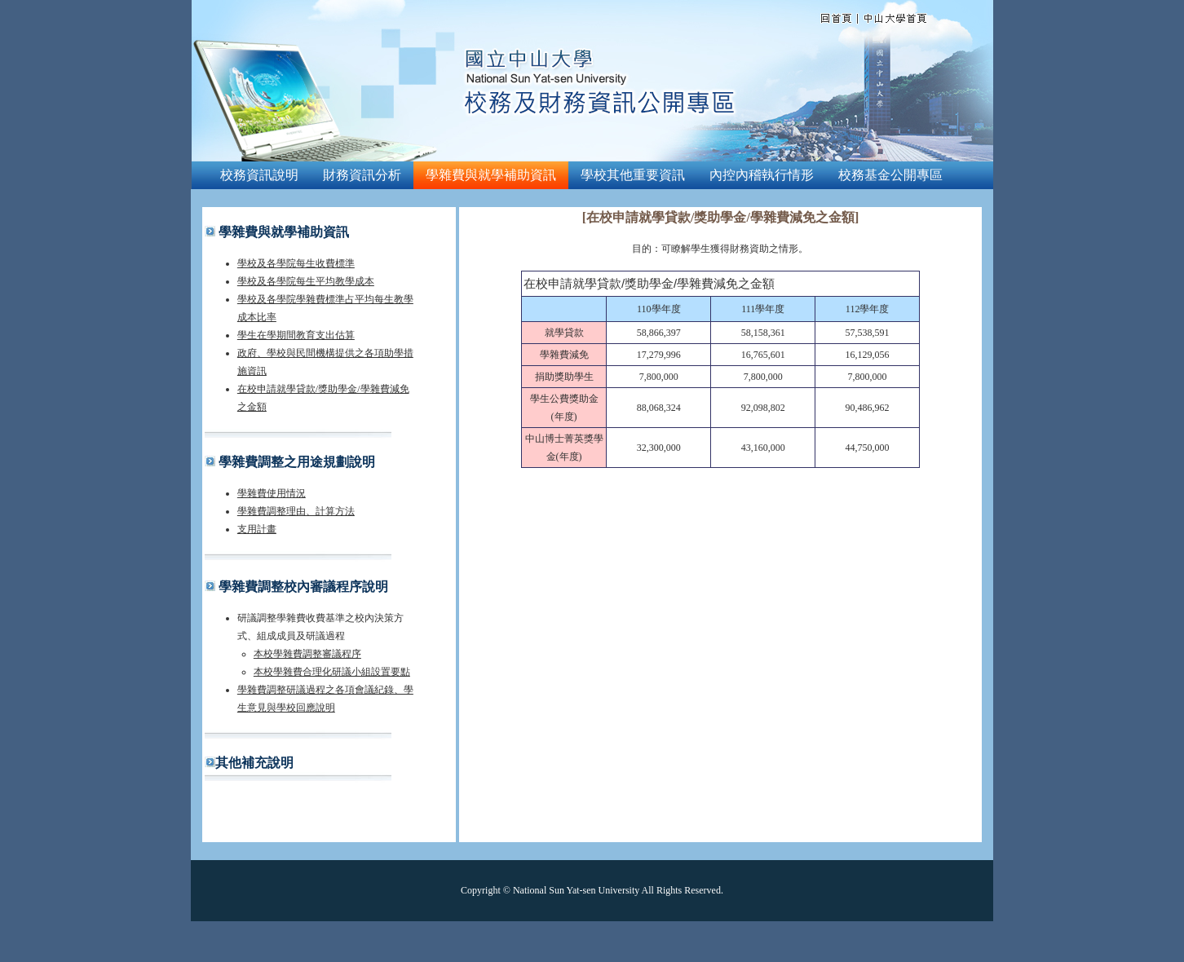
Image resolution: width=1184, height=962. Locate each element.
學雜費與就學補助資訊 (491, 175)
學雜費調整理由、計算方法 (296, 511)
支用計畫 (256, 529)
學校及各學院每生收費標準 (296, 263)
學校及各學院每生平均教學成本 (305, 281)
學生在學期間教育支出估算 (296, 335)
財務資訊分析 (362, 175)
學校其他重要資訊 (633, 175)
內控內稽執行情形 (761, 175)
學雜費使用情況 (271, 493)
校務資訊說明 (259, 175)
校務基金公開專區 (890, 175)
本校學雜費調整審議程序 (307, 654)
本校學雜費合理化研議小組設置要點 (332, 671)
